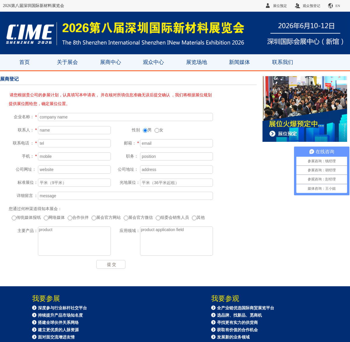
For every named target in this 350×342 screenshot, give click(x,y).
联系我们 (282, 62)
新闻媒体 (239, 62)
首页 (24, 62)
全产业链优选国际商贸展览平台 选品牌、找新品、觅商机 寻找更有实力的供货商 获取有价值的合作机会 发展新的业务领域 (242, 322)
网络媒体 (54, 217)
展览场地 (196, 62)
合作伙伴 (78, 217)
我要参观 (225, 298)
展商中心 (110, 62)
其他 (198, 217)
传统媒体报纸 (26, 217)
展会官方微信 (138, 217)
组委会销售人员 (172, 217)
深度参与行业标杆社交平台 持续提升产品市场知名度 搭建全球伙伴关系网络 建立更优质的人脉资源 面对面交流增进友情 (59, 322)
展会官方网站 (106, 217)
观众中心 (153, 62)
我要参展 (46, 298)
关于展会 (67, 62)
